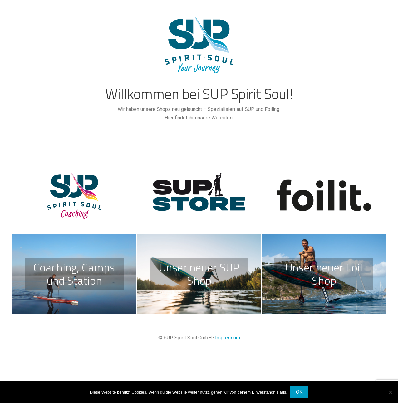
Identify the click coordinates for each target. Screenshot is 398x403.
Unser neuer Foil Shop (323, 274)
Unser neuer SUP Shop (199, 274)
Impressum (227, 338)
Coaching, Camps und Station (74, 274)
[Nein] (390, 392)
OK (299, 392)
